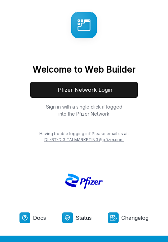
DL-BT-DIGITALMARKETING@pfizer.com (84, 139)
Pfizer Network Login (84, 89)
